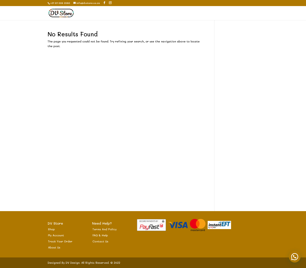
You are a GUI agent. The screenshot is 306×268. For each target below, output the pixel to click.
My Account (56, 235)
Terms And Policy (105, 229)
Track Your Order (60, 241)
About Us (54, 247)
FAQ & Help (100, 235)
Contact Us (100, 241)
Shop (51, 229)
